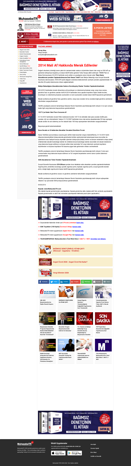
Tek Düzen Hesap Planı (26, 76)
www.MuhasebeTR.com (52, 189)
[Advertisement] (27, 169)
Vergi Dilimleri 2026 (70, 12)
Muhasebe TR (56, 463)
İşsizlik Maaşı (25, 66)
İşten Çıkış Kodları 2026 (26, 68)
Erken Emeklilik (25, 58)
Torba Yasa (23, 78)
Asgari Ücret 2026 (59, 12)
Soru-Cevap (23, 74)
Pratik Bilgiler (23, 72)
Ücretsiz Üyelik (95, 448)
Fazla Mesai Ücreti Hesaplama (25, 61)
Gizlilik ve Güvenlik (96, 456)
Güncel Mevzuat (24, 64)
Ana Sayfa (51, 12)
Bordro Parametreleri (25, 54)
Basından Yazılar (24, 52)
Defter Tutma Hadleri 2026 (83, 12)
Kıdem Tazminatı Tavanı (26, 70)
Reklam (104, 12)
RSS (92, 12)
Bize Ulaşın (110, 12)
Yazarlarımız (23, 83)
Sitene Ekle (98, 12)
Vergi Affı (22, 81)
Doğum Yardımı (24, 56)
